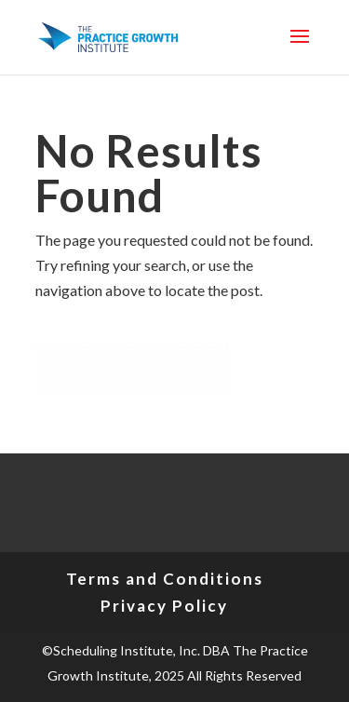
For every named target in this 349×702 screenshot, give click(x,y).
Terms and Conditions (164, 578)
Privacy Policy (164, 605)
